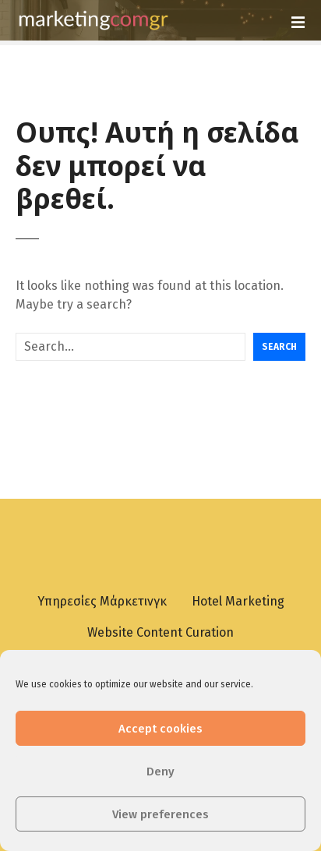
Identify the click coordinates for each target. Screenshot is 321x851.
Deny (160, 771)
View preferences (160, 814)
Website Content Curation (160, 632)
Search (279, 346)
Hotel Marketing (238, 601)
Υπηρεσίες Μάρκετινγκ (102, 601)
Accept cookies (160, 729)
